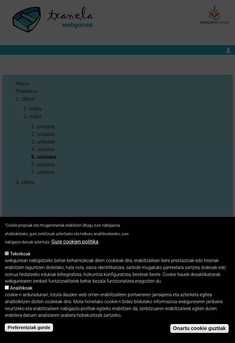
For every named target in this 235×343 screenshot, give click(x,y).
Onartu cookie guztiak (199, 329)
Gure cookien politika (74, 242)
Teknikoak (20, 254)
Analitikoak (21, 288)
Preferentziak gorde (29, 328)
